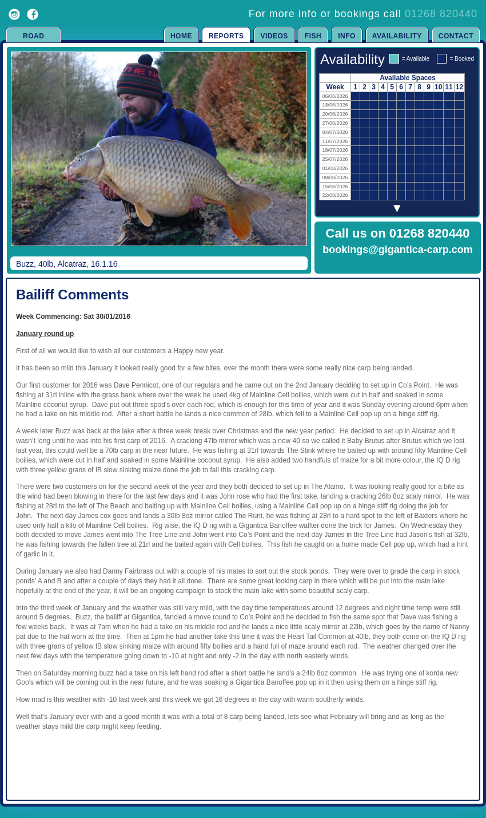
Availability (397, 36)
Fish (313, 36)
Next (287, 157)
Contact (456, 36)
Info (347, 36)
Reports (226, 36)
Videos (274, 36)
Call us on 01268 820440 (398, 233)
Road (33, 36)
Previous (20, 157)
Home (181, 36)
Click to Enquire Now (398, 264)
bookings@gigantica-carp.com (397, 249)
